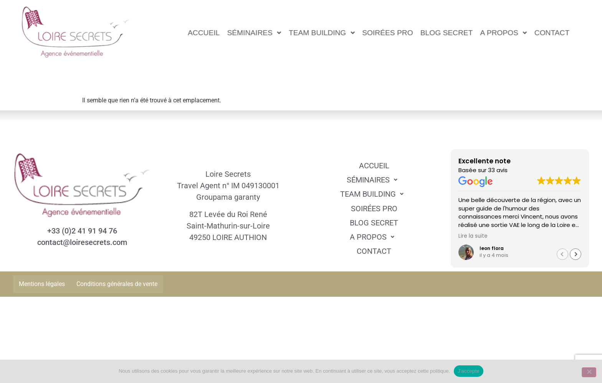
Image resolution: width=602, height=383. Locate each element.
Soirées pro (387, 32)
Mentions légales (42, 284)
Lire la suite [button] (473, 236)
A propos (503, 32)
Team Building (322, 32)
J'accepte (469, 371)
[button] (254, 33)
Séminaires (254, 32)
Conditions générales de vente (116, 284)
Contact (551, 32)
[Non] (589, 372)
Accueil (204, 32)
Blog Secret (446, 32)
